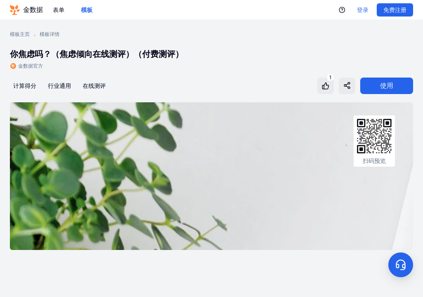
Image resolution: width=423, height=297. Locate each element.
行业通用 (59, 85)
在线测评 (94, 85)
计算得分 (24, 85)
